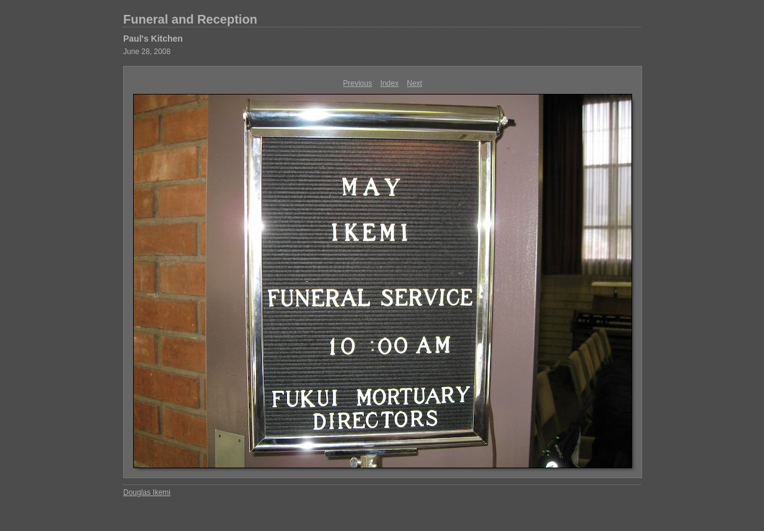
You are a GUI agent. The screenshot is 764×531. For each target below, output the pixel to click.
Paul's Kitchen (153, 39)
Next (414, 83)
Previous (357, 83)
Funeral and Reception (190, 19)
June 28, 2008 (146, 51)
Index (389, 83)
